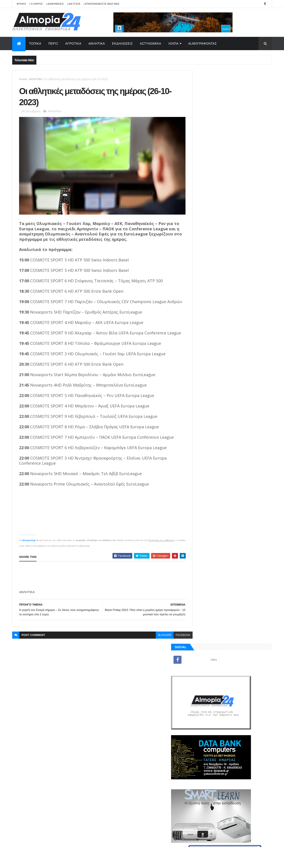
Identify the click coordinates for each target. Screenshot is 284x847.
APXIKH (21, 3)
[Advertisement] (100, 582)
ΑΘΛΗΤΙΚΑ (97, 43)
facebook (173, 641)
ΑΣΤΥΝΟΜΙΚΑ (150, 43)
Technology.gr (82, 840)
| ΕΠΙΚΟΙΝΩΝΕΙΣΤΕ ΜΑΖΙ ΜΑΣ (101, 3)
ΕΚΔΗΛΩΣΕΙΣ (122, 43)
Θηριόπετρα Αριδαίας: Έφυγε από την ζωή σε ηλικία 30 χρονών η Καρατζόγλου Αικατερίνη (240, 354)
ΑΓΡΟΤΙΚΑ (73, 43)
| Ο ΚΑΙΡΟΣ (36, 3)
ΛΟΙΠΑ (173, 43)
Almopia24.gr (29, 546)
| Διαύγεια (73, 3)
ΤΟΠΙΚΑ (35, 43)
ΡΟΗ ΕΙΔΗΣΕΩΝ (211, 508)
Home (23, 79)
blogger (154, 641)
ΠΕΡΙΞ (53, 43)
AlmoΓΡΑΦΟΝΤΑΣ (202, 43)
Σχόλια (251, 508)
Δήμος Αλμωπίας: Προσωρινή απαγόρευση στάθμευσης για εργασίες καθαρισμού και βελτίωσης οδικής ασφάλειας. (241, 390)
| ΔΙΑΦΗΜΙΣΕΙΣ (55, 3)
